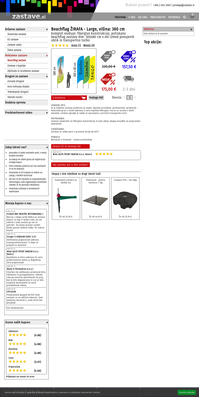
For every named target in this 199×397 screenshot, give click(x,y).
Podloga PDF (96, 97)
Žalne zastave (14, 50)
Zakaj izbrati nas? (16, 147)
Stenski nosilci (15, 97)
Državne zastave (15, 29)
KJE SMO (142, 17)
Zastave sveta (14, 44)
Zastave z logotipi (16, 65)
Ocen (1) (76, 45)
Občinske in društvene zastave (23, 71)
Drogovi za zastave (16, 76)
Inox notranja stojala (18, 86)
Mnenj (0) (89, 45)
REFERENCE (174, 17)
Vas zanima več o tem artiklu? (70, 164)
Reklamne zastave (16, 55)
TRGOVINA (120, 17)
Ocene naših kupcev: (18, 322)
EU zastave (13, 39)
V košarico (59, 97)
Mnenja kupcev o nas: (18, 203)
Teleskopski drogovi (17, 91)
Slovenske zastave (16, 34)
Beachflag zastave (16, 60)
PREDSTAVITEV (158, 17)
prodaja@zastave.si (183, 5)
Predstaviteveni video (18, 112)
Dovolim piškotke (187, 392)
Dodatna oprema (15, 102)
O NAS (132, 17)
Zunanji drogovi (15, 81)
